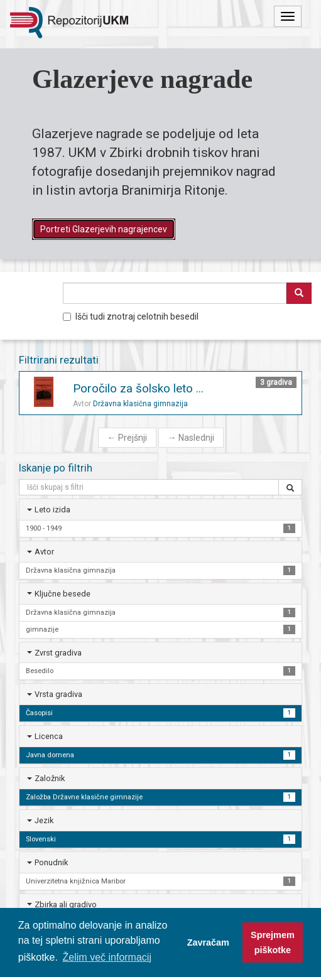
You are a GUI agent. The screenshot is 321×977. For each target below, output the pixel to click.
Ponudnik (51, 862)
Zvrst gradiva (58, 652)
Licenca (49, 736)
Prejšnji (127, 438)
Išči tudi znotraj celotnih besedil (131, 316)
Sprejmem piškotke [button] (273, 942)
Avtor (44, 551)
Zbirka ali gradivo (66, 904)
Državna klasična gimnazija (140, 403)
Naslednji (191, 438)
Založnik (50, 778)
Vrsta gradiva (58, 694)
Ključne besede (62, 593)
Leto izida (52, 509)
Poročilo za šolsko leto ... (138, 388)
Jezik (44, 820)
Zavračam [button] (208, 942)
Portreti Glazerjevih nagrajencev (103, 229)
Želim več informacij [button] (107, 957)
